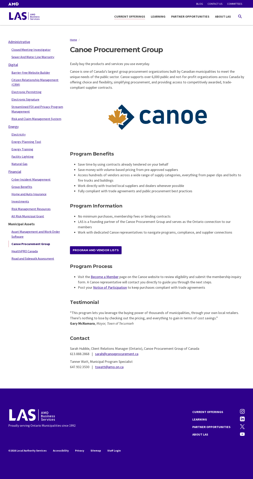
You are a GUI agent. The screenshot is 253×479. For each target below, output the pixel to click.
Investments (20, 201)
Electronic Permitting (26, 92)
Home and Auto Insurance (28, 194)
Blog (199, 4)
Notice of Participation (110, 287)
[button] (13, 4)
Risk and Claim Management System (36, 119)
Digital (13, 64)
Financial (14, 171)
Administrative (19, 42)
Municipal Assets (21, 224)
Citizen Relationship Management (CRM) (35, 82)
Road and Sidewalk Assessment (32, 258)
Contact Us (215, 4)
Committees (234, 4)
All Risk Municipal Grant (27, 216)
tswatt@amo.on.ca (109, 367)
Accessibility (61, 450)
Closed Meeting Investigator (31, 50)
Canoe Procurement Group (30, 244)
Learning (158, 16)
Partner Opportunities (190, 16)
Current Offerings (129, 16)
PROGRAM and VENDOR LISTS (96, 250)
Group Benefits (21, 187)
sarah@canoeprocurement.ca (116, 354)
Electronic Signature (25, 99)
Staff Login (114, 450)
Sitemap (96, 450)
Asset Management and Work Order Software (35, 234)
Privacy (79, 450)
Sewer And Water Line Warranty (32, 57)
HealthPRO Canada (24, 251)
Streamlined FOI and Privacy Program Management (37, 109)
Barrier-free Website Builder (30, 72)
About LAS (223, 16)
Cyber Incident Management (31, 179)
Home (73, 39)
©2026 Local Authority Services (27, 450)
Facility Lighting (22, 156)
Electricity (18, 134)
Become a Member (105, 276)
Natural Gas (19, 164)
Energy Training (22, 149)
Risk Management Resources (31, 209)
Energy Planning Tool (26, 142)
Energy (13, 126)
